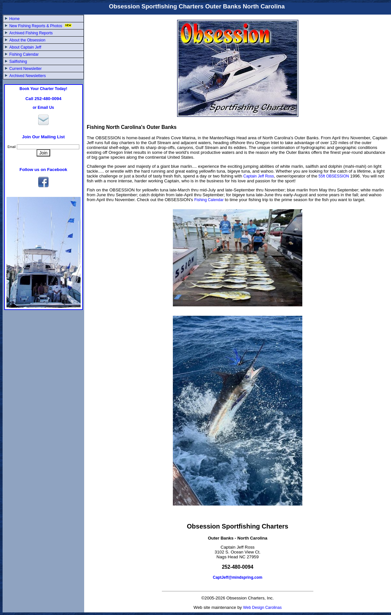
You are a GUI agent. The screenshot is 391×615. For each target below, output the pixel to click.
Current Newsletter (25, 68)
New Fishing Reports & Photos (41, 26)
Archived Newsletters (27, 76)
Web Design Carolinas (262, 607)
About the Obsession (27, 40)
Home (14, 19)
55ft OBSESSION (333, 176)
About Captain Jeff (25, 47)
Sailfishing (18, 61)
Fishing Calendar (24, 54)
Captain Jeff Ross (258, 176)
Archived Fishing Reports (31, 33)
